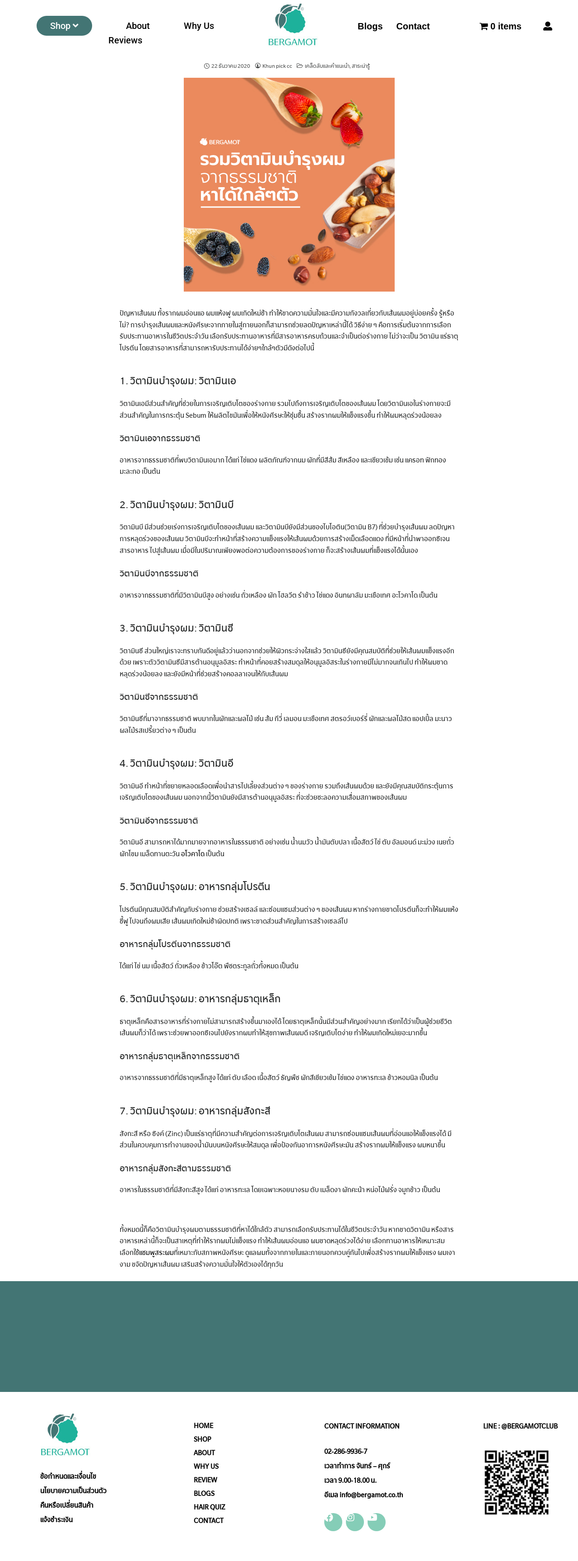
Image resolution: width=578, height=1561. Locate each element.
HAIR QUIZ (209, 1507)
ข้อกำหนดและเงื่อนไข (68, 1476)
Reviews (125, 40)
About (138, 25)
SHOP (202, 1439)
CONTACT (209, 1520)
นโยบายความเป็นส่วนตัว (73, 1491)
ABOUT (204, 1453)
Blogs (370, 26)
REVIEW (205, 1480)
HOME (203, 1425)
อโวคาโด (193, 854)
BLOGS (204, 1493)
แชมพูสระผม (156, 1252)
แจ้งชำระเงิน (56, 1519)
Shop (64, 25)
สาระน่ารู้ (361, 66)
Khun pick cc (277, 66)
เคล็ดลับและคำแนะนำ (327, 66)
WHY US (206, 1466)
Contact (413, 26)
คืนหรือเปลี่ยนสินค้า (66, 1505)
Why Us (199, 25)
